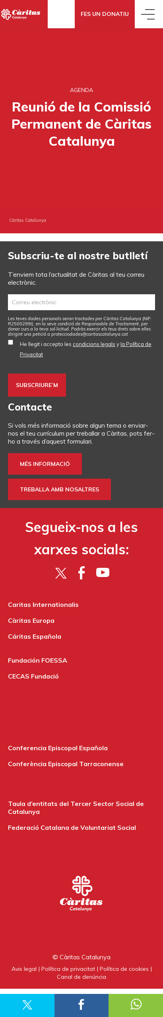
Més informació (45, 463)
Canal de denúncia (81, 976)
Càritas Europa (31, 620)
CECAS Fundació (33, 676)
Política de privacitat (68, 968)
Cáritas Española (34, 636)
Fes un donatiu (105, 14)
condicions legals (94, 344)
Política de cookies (124, 968)
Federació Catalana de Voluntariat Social (72, 827)
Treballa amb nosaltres (59, 489)
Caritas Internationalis (43, 604)
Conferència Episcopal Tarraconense (66, 764)
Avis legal (24, 968)
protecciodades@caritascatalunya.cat (89, 334)
